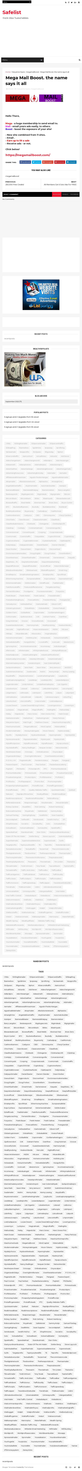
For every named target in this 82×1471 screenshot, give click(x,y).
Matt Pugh (27, 723)
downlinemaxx (12, 558)
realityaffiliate (42, 795)
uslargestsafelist (45, 892)
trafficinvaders (55, 879)
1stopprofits (24, 452)
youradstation (11, 938)
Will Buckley (23, 930)
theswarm (32, 862)
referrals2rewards (13, 803)
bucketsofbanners (20, 507)
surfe (61, 841)
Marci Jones (32, 714)
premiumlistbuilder (13, 774)
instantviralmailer (55, 659)
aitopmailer (10, 482)
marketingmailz (42, 719)
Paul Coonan (27, 765)
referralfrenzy (53, 799)
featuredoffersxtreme (33, 588)
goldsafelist (25, 613)
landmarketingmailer (46, 676)
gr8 (37, 617)
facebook (74, 195)
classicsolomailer (40, 520)
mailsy (8, 714)
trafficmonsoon (12, 883)
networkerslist (61, 748)
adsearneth (10, 465)
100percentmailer (38, 444)
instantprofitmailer (37, 659)
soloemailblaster (27, 828)
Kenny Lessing (68, 672)
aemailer (63, 474)
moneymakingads (32, 731)
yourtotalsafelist (47, 942)
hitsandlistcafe (21, 634)
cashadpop (42, 512)
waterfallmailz (68, 917)
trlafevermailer (25, 888)
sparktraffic (56, 828)
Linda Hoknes (27, 685)
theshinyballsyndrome (15, 862)
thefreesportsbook (47, 854)
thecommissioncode (60, 849)
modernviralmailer (13, 731)
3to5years (37, 452)
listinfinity (48, 693)
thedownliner (30, 854)
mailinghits (51, 710)
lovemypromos (54, 706)
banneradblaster (12, 490)
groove (25, 621)
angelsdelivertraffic (13, 486)
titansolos (71, 862)
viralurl (8, 917)
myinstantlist (70, 735)
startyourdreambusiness (59, 833)
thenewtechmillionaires (35, 858)
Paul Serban (41, 765)
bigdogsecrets (27, 495)
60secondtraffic (12, 457)
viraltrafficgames (45, 913)
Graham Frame (49, 617)
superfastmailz (12, 841)
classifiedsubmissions (14, 524)
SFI (64, 820)
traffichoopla (40, 879)
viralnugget (30, 909)
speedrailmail (11, 833)
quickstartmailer (58, 790)
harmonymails (32, 626)
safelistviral (42, 811)
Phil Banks (21, 769)
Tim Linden (58, 862)
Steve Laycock (49, 837)
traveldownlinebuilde (62, 883)
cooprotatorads (56, 533)
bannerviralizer (48, 490)
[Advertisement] (22, 255)
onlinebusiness (42, 752)
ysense (46, 947)
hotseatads (45, 638)
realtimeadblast (58, 795)
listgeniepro (11, 693)
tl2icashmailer (11, 866)
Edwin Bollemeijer (61, 566)
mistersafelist (60, 727)
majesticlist (19, 714)
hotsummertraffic (61, 638)
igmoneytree (11, 647)
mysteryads (45, 740)
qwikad (72, 790)
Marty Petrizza (58, 719)
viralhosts (27, 900)
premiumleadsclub (58, 769)
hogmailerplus (51, 634)
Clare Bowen (24, 520)
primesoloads (30, 774)
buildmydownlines (13, 512)
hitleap (9, 634)
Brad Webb (25, 503)
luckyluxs (10, 710)
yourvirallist (62, 942)
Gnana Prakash (59, 609)
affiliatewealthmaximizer (16, 478)
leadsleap (32, 681)
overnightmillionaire (33, 757)
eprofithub (61, 575)
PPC (45, 769)
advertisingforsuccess (14, 474)
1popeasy (48, 448)
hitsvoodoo (36, 634)
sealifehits (43, 816)
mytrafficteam (47, 744)
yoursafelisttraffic (30, 942)
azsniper (62, 486)
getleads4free (26, 605)
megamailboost (32, 72)
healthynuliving (48, 626)
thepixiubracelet (55, 858)
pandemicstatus (41, 761)
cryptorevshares (12, 541)
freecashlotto (33, 600)
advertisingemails (63, 469)
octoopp (28, 752)
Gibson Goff (56, 605)
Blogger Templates (9, 1468)
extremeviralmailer (13, 583)
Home (8, 72)
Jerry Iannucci (55, 668)
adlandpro (48, 461)
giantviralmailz (41, 605)
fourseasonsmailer (44, 592)
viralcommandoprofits (63, 896)
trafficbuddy (58, 875)
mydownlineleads (38, 735)
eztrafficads (44, 583)
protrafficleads (12, 790)
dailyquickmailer (26, 545)
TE (40, 845)
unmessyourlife (29, 892)
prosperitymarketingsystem (17, 786)
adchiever (65, 457)
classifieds (55, 520)
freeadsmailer (54, 596)
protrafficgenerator (55, 786)
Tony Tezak (40, 866)
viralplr (42, 909)
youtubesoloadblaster (31, 947)
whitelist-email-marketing (58, 926)
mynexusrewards (13, 740)
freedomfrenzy (49, 600)
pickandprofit (34, 769)
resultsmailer (46, 803)
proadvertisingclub (13, 778)
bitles (37, 499)
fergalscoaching (53, 588)
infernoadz (10, 651)
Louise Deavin (11, 706)
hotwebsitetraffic (13, 642)
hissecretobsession (41, 630)
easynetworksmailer (30, 562)
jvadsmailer (31, 672)
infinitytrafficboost (59, 651)
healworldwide (65, 626)
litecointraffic (25, 702)
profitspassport (25, 782)
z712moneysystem (60, 947)
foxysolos (60, 592)
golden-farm (11, 613)
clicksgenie (43, 524)
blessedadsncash (63, 499)
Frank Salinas (39, 596)
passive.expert (12, 765)
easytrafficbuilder (30, 566)
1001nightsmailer (20, 444)
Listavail (24, 689)
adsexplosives (25, 465)
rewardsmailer (62, 803)
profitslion (59, 778)
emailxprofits (48, 575)
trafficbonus (44, 875)
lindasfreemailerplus (45, 685)
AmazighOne (57, 482)
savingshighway (28, 816)
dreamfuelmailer (29, 558)
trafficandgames (12, 875)
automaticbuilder (48, 486)
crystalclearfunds (49, 541)
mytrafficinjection (13, 744)
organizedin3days (13, 757)
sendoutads (38, 820)
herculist (9, 630)
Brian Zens (53, 503)
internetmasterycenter (15, 664)
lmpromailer (40, 702)
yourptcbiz (59, 938)
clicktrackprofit (59, 524)
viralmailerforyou (33, 904)
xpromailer (58, 934)
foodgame (28, 592)
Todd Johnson (26, 866)
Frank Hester (25, 596)
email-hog (63, 571)
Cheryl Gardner (65, 516)
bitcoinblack (26, 499)
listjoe (59, 693)
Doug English (35, 554)
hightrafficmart (23, 630)
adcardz (53, 457)
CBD (38, 516)
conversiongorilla (53, 528)
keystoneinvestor (26, 676)
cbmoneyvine (49, 516)
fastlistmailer (58, 583)
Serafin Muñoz (53, 820)
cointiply (21, 528)
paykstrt (9, 769)
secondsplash (11, 820)
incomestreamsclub (29, 647)
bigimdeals (41, 495)
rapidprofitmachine (25, 795)
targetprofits (11, 845)
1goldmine (37, 448)
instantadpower (12, 655)
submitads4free (65, 837)
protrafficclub (37, 786)
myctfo (9, 735)
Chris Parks (10, 520)
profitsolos (10, 782)
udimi (37, 888)
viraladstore (45, 896)
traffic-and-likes (27, 871)
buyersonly (29, 512)
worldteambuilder (13, 934)
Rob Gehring (40, 807)
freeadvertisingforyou (15, 600)
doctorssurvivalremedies (16, 554)
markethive (27, 719)
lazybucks (63, 676)
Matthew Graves (41, 723)
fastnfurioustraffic (13, 588)
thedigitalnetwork (13, 854)
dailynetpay (11, 545)
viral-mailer (60, 892)
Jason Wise (41, 668)
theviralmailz (45, 862)
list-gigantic (62, 685)
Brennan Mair (39, 503)
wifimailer (10, 930)
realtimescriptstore (14, 799)
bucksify (35, 507)
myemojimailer (55, 735)
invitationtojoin (34, 664)
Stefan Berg (34, 837)
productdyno (30, 778)
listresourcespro (52, 697)
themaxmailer (65, 854)
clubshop (10, 528)
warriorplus (53, 917)
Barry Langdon (64, 490)
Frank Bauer (11, 596)
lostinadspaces (56, 702)
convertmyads (28, 533)
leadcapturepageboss (15, 681)
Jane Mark (28, 668)
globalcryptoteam (13, 609)
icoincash (56, 642)
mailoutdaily (64, 710)
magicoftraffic (37, 710)
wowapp (28, 934)
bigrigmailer (55, 495)
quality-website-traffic (38, 790)
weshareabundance (36, 926)
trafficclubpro (25, 879)
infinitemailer (24, 651)
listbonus (35, 689)
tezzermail (44, 849)
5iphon (60, 452)
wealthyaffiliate (28, 921)
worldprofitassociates (54, 930)
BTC (7, 507)
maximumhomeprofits (61, 723)
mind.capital (46, 727)
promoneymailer (54, 782)
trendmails (10, 888)
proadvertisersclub (64, 774)
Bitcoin (67, 495)
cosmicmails (11, 537)
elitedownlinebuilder (14, 571)
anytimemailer (31, 486)
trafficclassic (11, 879)
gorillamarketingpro (56, 613)
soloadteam (11, 828)
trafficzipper (45, 883)
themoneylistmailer (14, 858)
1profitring (60, 448)
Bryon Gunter (67, 503)
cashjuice (28, 516)
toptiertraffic (69, 866)
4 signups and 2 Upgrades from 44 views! (21, 422)
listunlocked (11, 702)
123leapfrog (10, 448)
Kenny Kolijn (54, 672)
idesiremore (69, 642)
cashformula (56, 512)
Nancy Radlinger (28, 748)
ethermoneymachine (14, 579)
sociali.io (24, 824)
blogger (56, 195)
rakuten (9, 795)
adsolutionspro (56, 465)
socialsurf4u (37, 824)
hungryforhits (29, 642)
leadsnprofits (46, 681)
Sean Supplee (57, 816)
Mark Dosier (63, 714)
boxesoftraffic (11, 503)
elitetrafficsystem (48, 571)
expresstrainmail (65, 579)
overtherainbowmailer (54, 757)
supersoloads (49, 841)
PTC (23, 790)
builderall (63, 507)
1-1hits (8, 444)
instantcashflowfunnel (50, 655)
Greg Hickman (12, 621)
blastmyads (47, 499)
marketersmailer (12, 719)
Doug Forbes (50, 554)
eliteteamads (32, 571)
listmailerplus (11, 697)
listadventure (11, 689)
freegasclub (65, 600)
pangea (55, 761)
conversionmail (12, 533)
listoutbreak (26, 697)
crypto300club (54, 537)
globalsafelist (44, 609)
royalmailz (29, 811)
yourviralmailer (12, 947)
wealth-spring (12, 921)
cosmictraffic (25, 537)
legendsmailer (12, 685)
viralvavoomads (21, 917)
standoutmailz (27, 833)
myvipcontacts (62, 744)
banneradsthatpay (30, 490)
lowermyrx (69, 706)
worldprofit (36, 930)
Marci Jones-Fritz (48, 714)
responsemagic (30, 803)
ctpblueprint (65, 541)
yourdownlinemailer (29, 938)
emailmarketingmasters (29, 575)
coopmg (42, 533)
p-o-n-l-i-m (11, 761)
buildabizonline (49, 507)
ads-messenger (62, 461)
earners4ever (59, 558)
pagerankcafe (25, 761)
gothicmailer (11, 617)
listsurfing (67, 697)
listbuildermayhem (50, 689)
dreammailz (44, 558)
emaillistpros (11, 575)
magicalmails (23, 710)
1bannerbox (24, 448)
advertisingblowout (44, 469)
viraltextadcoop (28, 913)
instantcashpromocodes (16, 659)
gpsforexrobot (26, 617)
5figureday (49, 452)
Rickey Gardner (12, 807)
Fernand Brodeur (13, 592)
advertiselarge (27, 469)
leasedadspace (62, 681)
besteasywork (11, 495)
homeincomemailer (14, 638)
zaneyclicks (10, 951)
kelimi (42, 672)
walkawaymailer (38, 917)
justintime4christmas (14, 672)
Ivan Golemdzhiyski (51, 664)
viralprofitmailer (55, 909)
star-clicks (41, 833)
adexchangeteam (13, 461)
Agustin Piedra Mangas (39, 478)
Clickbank (31, 524)
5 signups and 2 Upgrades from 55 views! (21, 417)
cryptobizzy (69, 537)
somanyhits (42, 828)
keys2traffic (10, 676)
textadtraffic (30, 849)
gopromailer (39, 613)
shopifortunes (11, 824)
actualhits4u (41, 457)
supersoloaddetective (31, 841)
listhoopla (24, 693)
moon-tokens (48, 731)
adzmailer (51, 474)
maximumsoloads (13, 727)
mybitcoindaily (63, 731)
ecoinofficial (45, 566)
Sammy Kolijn (56, 811)
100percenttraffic (56, 444)
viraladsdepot (30, 896)
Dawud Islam (26, 550)
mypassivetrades (30, 740)
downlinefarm (64, 554)
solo (48, 824)
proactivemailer (46, 774)
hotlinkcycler (31, 638)
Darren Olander (58, 545)
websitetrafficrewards (15, 926)
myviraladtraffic (12, 748)
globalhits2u (29, 609)
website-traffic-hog (46, 921)
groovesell (51, 621)
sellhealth (25, 820)
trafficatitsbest (29, 875)
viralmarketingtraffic (14, 909)
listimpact (36, 693)
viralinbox (39, 900)
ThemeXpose (28, 1468)
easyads (71, 558)
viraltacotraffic (12, 913)
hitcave (65, 630)
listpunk (38, 697)
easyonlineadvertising (50, 562)
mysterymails (59, 740)
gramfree (63, 617)
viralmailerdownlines (14, 904)
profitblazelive (45, 778)
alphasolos (43, 482)
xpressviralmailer (43, 934)
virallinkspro (52, 900)
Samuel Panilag (12, 816)
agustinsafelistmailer (60, 478)
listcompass (67, 689)
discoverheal (54, 550)
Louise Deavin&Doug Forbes (32, 706)
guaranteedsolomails (14, 626)
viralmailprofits (50, 904)
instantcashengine (30, 655)
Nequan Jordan (45, 748)
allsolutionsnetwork (27, 482)
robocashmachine (13, 811)
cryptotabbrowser (30, 541)
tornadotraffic (11, 871)
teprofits (48, 845)
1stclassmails (11, 452)
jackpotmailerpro (13, 668)
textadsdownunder (13, 849)
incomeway (45, 647)
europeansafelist (33, 579)
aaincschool (27, 457)
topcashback (54, 866)
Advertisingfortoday (35, 474)
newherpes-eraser (13, 752)
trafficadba (43, 871)
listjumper (70, 693)
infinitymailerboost (40, 651)
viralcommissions (13, 900)
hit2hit (55, 630)
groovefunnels (37, 621)
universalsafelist (12, 892)
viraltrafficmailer (62, 913)
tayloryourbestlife (27, 845)
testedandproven (63, 845)
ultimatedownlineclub (52, 888)
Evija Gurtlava (49, 579)
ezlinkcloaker (30, 583)
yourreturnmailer (13, 942)
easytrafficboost (12, 566)
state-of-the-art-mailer (15, 837)
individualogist (59, 647)
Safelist (11, 12)
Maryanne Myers (18, 72)
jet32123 (68, 668)
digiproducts (40, 550)
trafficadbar (56, 871)
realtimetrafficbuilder (34, 799)
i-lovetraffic (43, 642)
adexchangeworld (32, 461)
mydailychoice (21, 735)
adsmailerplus (40, 465)
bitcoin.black (11, 499)
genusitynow (11, 605)
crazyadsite (39, 537)
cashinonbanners (13, 516)
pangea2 (65, 761)
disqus (65, 195)
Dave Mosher (11, 550)
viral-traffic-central (13, 896)
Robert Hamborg (56, 807)
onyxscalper (58, 752)
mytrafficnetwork (30, 744)
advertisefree (11, 469)
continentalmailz (35, 528)
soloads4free (59, 824)
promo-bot (39, 782)
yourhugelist (46, 938)
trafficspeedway (29, 883)
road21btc (26, 807)
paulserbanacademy (58, 765)
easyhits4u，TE (12, 562)
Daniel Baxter (42, 545)
